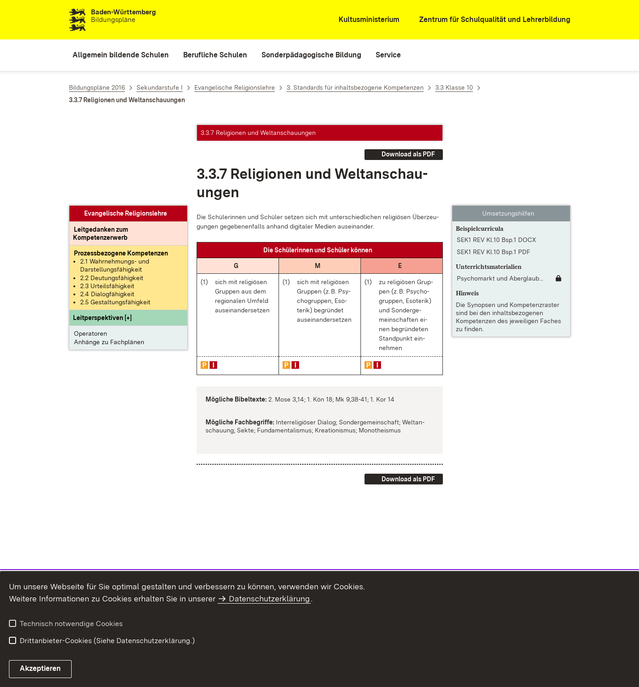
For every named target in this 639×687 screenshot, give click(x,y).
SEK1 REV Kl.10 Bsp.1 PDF (493, 171)
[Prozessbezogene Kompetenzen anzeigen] (121, 172)
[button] (102, 237)
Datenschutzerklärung (269, 598)
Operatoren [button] (90, 252)
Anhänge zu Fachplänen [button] (109, 261)
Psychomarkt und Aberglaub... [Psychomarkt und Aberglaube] (500, 197)
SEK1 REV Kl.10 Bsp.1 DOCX (496, 159)
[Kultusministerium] (362, 20)
